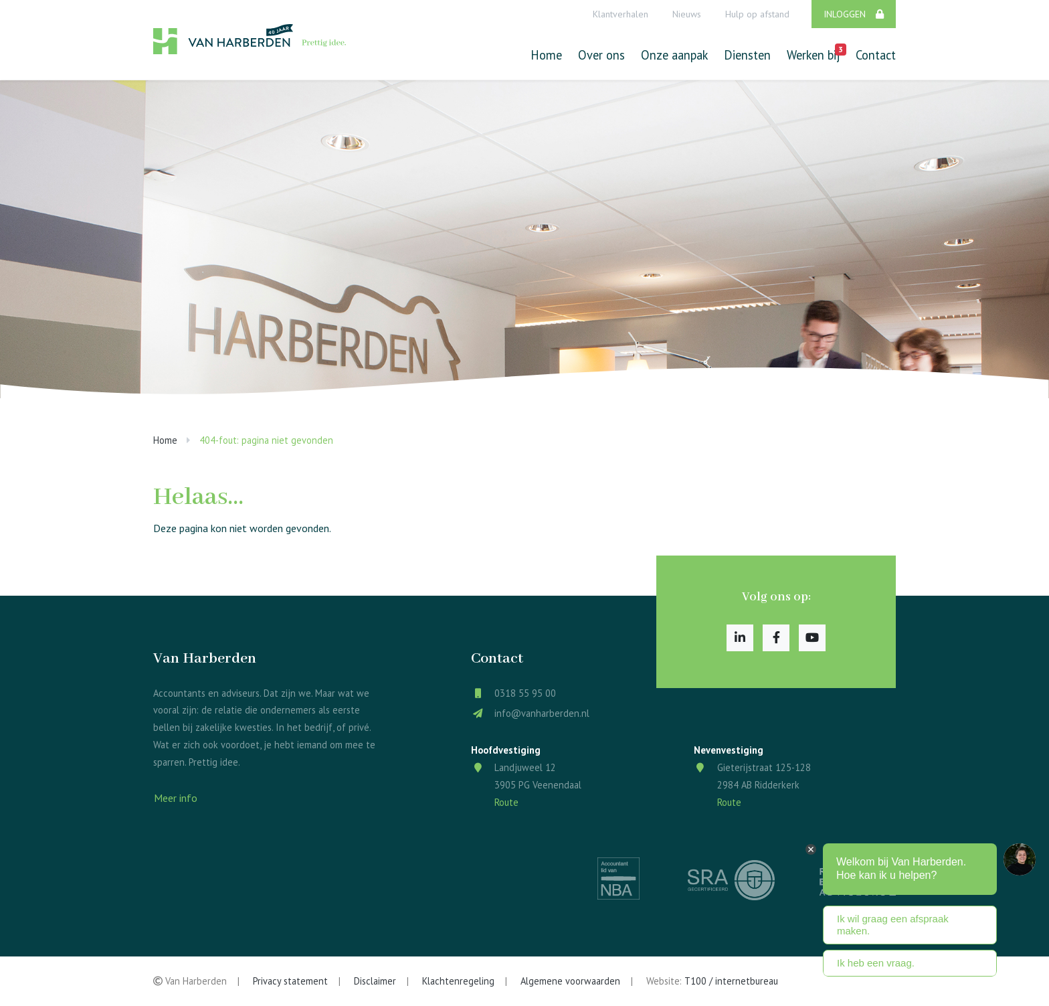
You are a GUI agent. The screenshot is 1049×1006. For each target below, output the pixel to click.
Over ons (601, 55)
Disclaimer (375, 981)
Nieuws (686, 14)
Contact (876, 55)
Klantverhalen (620, 14)
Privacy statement (290, 981)
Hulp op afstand (757, 14)
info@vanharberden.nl (541, 713)
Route (506, 802)
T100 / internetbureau (731, 981)
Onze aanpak (674, 55)
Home (546, 55)
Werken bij (813, 53)
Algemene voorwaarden (570, 981)
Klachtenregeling (458, 981)
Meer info (175, 798)
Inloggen (854, 14)
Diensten (747, 55)
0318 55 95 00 (525, 693)
